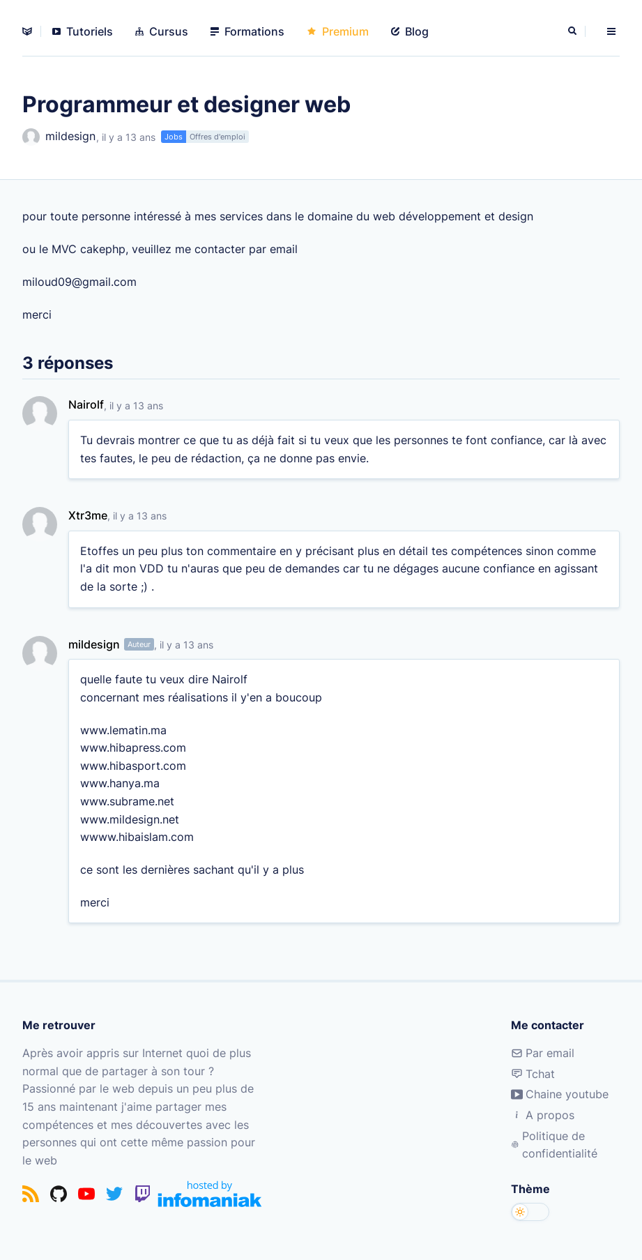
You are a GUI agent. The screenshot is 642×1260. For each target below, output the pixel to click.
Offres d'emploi (217, 136)
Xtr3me (87, 515)
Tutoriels (82, 31)
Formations (247, 31)
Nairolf (86, 404)
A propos (542, 1115)
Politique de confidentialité (554, 1145)
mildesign (58, 137)
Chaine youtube (560, 1094)
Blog (410, 31)
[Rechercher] (573, 31)
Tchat (533, 1073)
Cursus (161, 31)
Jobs (174, 136)
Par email (542, 1053)
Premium (338, 31)
